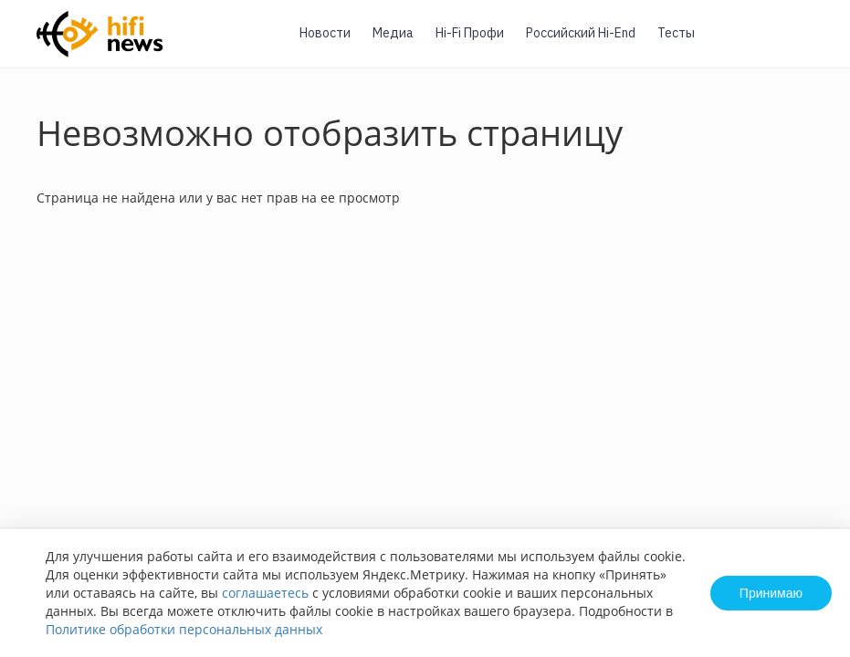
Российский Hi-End (580, 33)
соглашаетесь (265, 592)
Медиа (393, 33)
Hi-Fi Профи (469, 33)
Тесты (676, 33)
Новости (325, 33)
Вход (808, 44)
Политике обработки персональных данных (184, 629)
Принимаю (771, 593)
